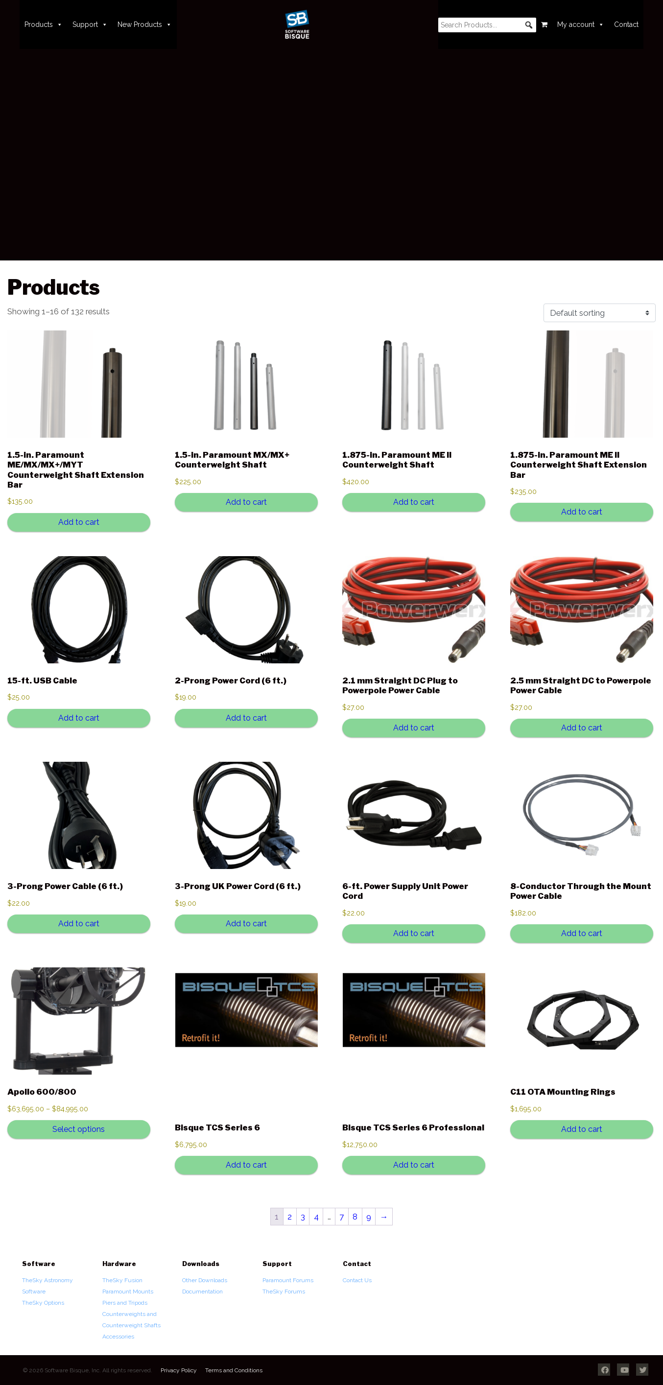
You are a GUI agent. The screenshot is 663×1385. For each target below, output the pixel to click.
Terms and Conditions (233, 1370)
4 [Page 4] (316, 1216)
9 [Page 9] (368, 1216)
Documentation (202, 1291)
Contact (626, 24)
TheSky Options (43, 1302)
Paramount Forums (287, 1280)
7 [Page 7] (341, 1216)
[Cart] (544, 24)
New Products (145, 24)
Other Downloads (204, 1280)
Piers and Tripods (124, 1302)
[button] (528, 25)
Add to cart (78, 522)
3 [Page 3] (303, 1216)
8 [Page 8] (355, 1216)
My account (580, 24)
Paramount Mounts (127, 1291)
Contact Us (357, 1280)
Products (43, 24)
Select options (78, 1129)
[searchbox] (487, 25)
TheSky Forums (283, 1291)
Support (90, 24)
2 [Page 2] (289, 1216)
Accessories (118, 1336)
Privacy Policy (179, 1370)
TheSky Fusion (122, 1280)
